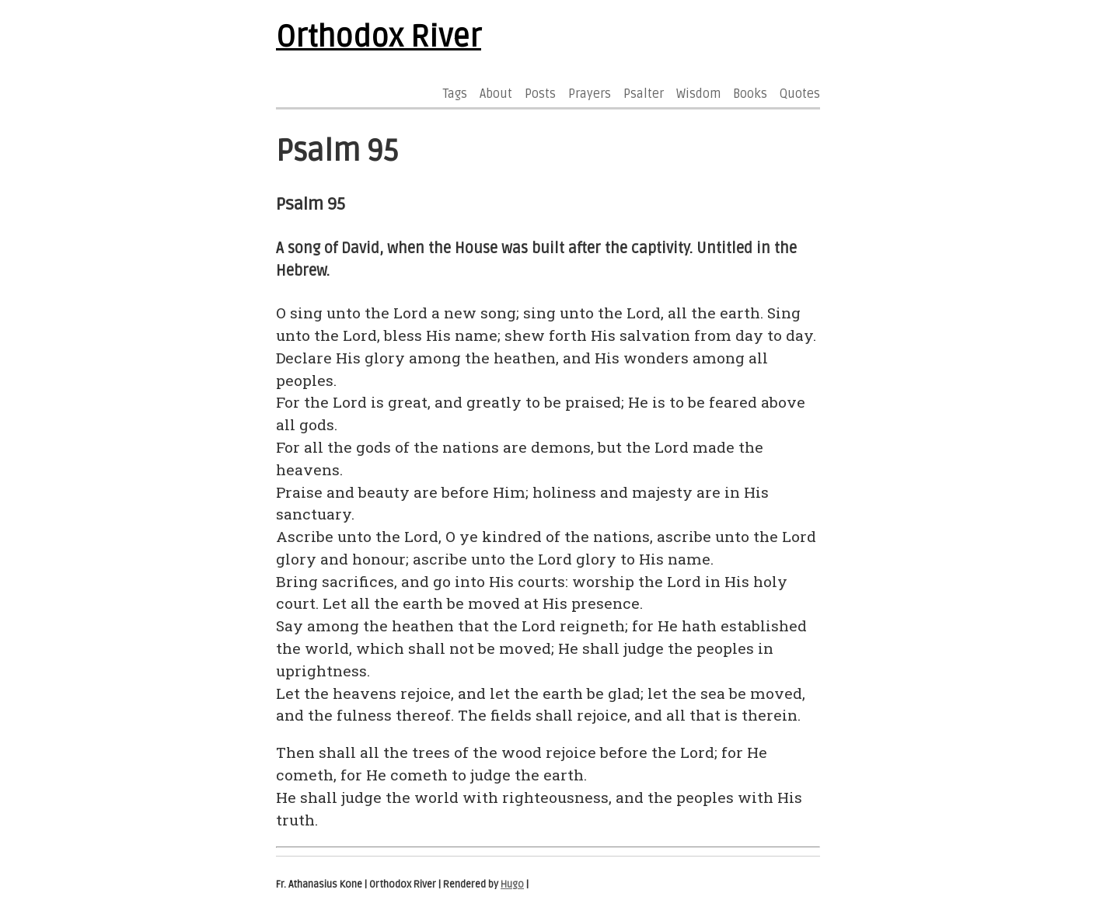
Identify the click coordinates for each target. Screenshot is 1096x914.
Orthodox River (378, 37)
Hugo (512, 884)
